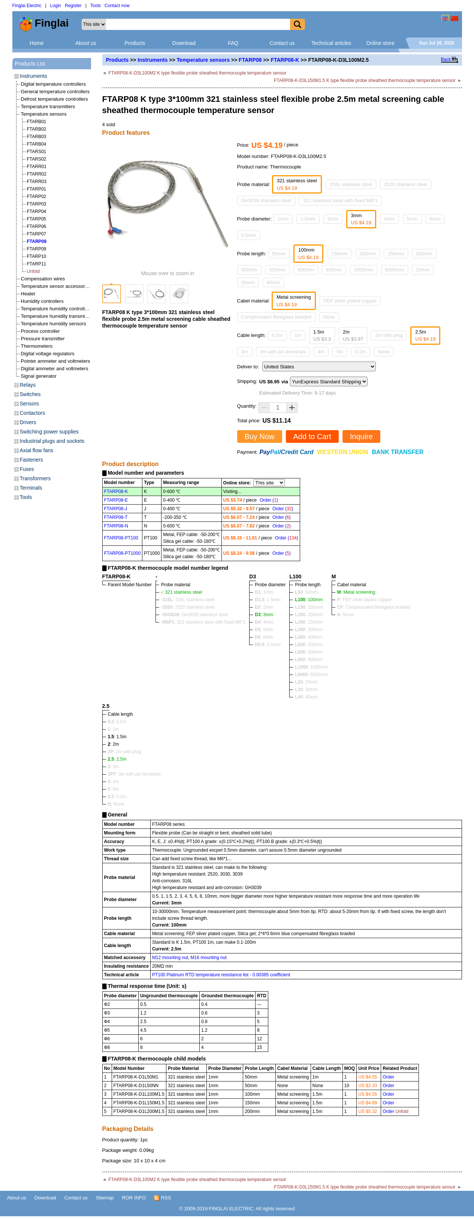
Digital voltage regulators (48, 353)
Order (388, 1077)
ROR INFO (134, 1198)
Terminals (31, 488)
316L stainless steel (351, 184)
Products (134, 43)
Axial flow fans (36, 450)
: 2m (113, 744)
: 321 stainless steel (181, 592)
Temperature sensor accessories (56, 286)
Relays (28, 385)
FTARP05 (36, 219)
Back (446, 59)
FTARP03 (36, 204)
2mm (332, 219)
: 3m (113, 766)
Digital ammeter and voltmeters (54, 368)
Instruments (152, 60)
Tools (95, 5)
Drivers (28, 422)
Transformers (35, 478)
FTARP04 (36, 211)
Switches (30, 394)
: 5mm (264, 629)
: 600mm (309, 652)
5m (339, 352)
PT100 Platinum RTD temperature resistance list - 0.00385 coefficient (221, 974)
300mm (424, 253)
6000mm (394, 270)
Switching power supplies (49, 432)
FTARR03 (36, 181)
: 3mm (264, 614)
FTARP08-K (285, 60)
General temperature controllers (55, 91)
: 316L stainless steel (188, 599)
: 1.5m (117, 736)
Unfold (33, 271)
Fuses (27, 469)
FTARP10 (36, 256)
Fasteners (31, 460)
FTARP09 (36, 249)
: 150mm (309, 607)
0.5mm (248, 235)
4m (321, 352)
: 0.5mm (268, 644)
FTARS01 (36, 151)
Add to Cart (312, 436)
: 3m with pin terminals (134, 774)
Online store (380, 43)
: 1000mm (311, 667)
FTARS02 (36, 159)
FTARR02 (36, 174)
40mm (273, 282)
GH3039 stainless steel (266, 200)
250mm (396, 253)
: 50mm (306, 592)
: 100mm (309, 599)
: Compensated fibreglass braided (373, 607)
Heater (28, 293)
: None (345, 614)
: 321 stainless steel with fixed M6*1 (203, 622)
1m (298, 335)
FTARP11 (36, 264)
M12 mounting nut (170, 957)
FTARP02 (36, 196)
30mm (248, 282)
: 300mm (309, 629)
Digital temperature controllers (53, 84)
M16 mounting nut (209, 957)
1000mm (363, 270)
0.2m (360, 352)
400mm (249, 270)
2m (353, 335)
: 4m (113, 781)
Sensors (29, 404)
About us (85, 43)
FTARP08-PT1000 (122, 553)
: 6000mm (311, 674)
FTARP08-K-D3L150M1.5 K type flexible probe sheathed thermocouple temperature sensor (365, 80)
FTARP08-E (116, 500)
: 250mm (309, 622)
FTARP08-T (116, 517)
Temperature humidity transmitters (58, 316)
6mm (435, 219)
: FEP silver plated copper (364, 599)
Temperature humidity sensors (53, 323)
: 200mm (309, 614)
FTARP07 (36, 234)
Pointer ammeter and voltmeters (55, 361)
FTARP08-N (116, 526)
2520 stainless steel (405, 184)
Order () (269, 500)
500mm (277, 270)
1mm (283, 219)
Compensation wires (43, 279)
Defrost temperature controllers (54, 99)
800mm (334, 270)
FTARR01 (36, 166)
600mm (306, 270)
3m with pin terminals (283, 352)
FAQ (233, 43)
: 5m (113, 789)
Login (55, 5)
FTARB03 (36, 136)
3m (244, 352)
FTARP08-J (115, 508)
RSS (162, 1198)
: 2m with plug (124, 751)
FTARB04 (36, 144)
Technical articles (331, 43)
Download (184, 43)
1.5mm (308, 219)
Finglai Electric (27, 5)
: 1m (113, 729)
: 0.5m (117, 721)
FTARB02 (36, 129)
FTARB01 (36, 121)
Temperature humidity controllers (56, 308)
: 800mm (309, 659)
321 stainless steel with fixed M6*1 (340, 200)
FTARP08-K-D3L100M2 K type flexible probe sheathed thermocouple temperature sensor (197, 73)
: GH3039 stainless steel (194, 614)
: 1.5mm (268, 599)
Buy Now (260, 436)
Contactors (32, 413)
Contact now (117, 5)
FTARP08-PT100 (121, 538)
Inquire (361, 436)
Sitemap (105, 1198)
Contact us (282, 43)
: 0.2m (117, 796)
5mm (412, 219)
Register (73, 5)
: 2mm (264, 607)
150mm (339, 253)
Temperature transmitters (48, 106)
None (329, 317)
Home (36, 43)
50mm (279, 253)
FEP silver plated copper (350, 301)
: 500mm (309, 644)
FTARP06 (36, 226)
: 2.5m (117, 759)
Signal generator (39, 376)
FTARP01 (36, 189)
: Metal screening (356, 592)
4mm (389, 219)
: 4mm (264, 622)
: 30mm (306, 689)
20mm (422, 270)
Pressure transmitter (43, 338)
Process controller (40, 331)
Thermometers (37, 346)
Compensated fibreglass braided (276, 317)
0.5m (277, 335)
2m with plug (388, 335)
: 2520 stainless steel (188, 607)
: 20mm (306, 682)
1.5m (322, 335)
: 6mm (264, 637)
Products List (30, 64)
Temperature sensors (203, 60)
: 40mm (306, 697)
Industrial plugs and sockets (52, 441)
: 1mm (264, 592)
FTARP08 (250, 60)
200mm (368, 253)
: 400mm (309, 637)
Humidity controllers (42, 301)
